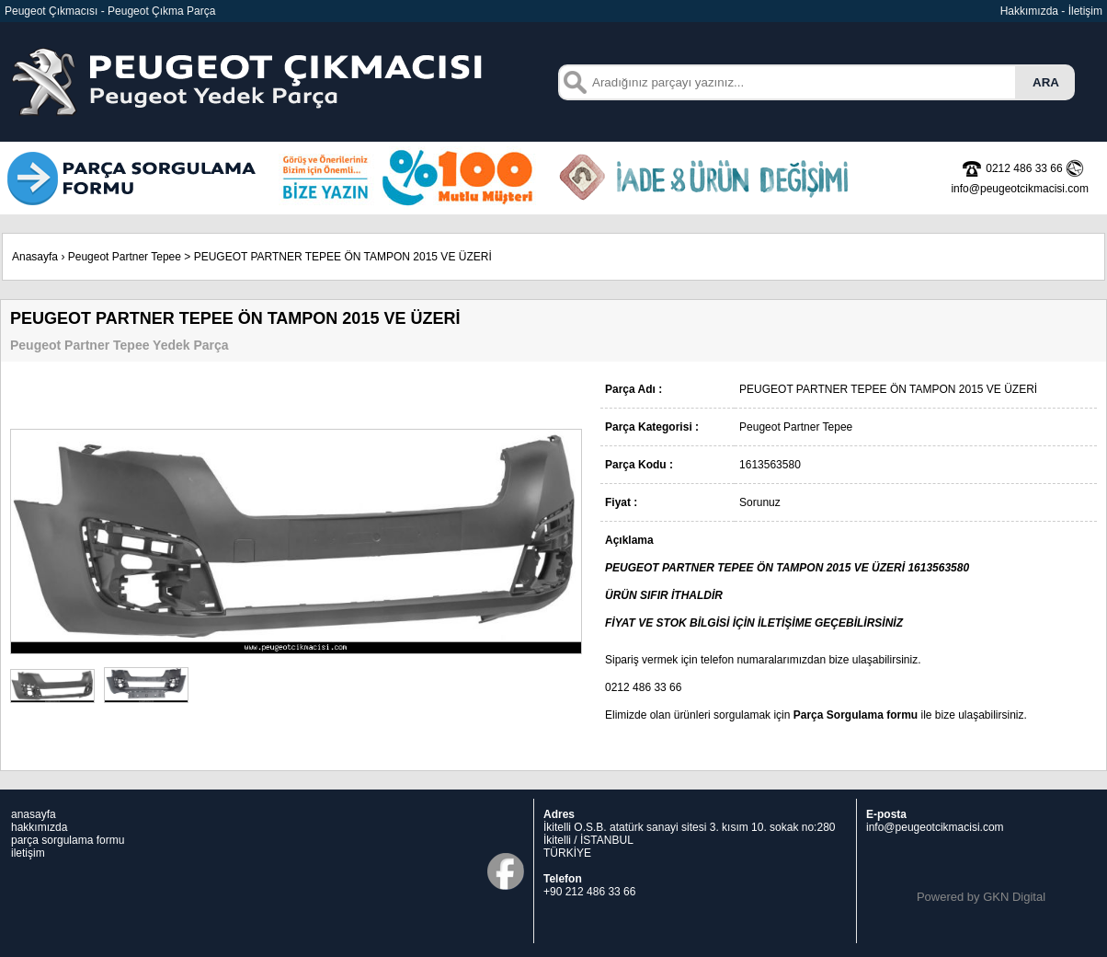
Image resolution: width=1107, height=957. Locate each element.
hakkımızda (39, 827)
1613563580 (938, 567)
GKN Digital (1014, 897)
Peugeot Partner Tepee (124, 256)
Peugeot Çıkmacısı (51, 11)
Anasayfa (35, 256)
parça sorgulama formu (67, 840)
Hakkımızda (1029, 11)
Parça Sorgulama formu (855, 715)
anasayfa (33, 814)
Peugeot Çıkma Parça (161, 11)
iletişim (28, 853)
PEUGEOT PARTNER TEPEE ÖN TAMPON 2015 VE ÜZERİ (343, 256)
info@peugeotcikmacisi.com (935, 827)
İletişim (1085, 11)
